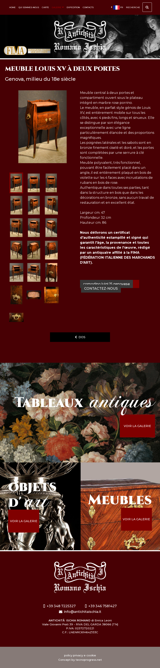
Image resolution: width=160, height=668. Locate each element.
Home (12, 7)
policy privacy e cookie (80, 655)
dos (80, 337)
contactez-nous (101, 289)
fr (117, 7)
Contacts (88, 7)
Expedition (73, 7)
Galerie (58, 7)
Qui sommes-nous (29, 7)
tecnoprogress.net (89, 659)
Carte (45, 7)
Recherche (139, 8)
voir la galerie (137, 426)
